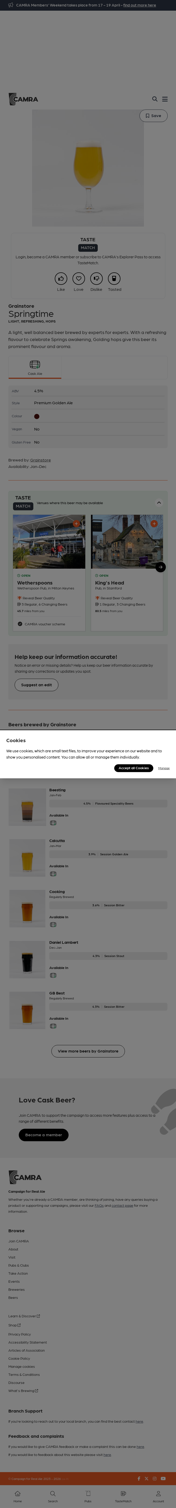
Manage (164, 768)
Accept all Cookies (134, 768)
